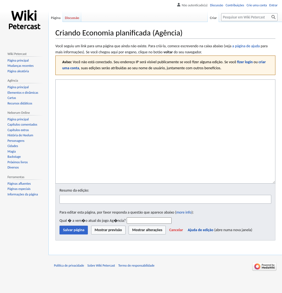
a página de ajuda (246, 46)
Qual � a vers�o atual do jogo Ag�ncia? (92, 241)
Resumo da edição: (74, 211)
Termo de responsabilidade (136, 286)
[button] (176, 250)
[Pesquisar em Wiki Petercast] (249, 17)
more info (183, 233)
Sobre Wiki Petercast (101, 286)
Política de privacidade (69, 286)
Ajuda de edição (200, 250)
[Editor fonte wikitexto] (165, 141)
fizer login (245, 62)
